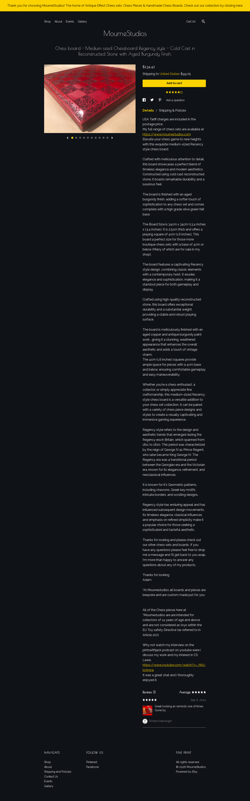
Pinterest (91, 762)
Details (149, 110)
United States (169, 74)
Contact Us (51, 776)
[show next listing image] (112, 138)
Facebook (92, 767)
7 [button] (96, 138)
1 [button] (72, 138)
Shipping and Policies (57, 771)
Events (70, 21)
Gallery (82, 21)
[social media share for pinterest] (160, 100)
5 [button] (88, 138)
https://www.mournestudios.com (167, 134)
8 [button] (100, 138)
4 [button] (84, 138)
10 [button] (107, 138)
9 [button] (103, 138)
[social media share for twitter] (152, 100)
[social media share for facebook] (144, 100)
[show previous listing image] (68, 138)
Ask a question (175, 100)
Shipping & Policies (172, 110)
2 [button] (76, 138)
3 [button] (80, 138)
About (58, 21)
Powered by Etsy (186, 771)
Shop (47, 21)
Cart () (191, 21)
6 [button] (92, 138)
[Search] (203, 22)
